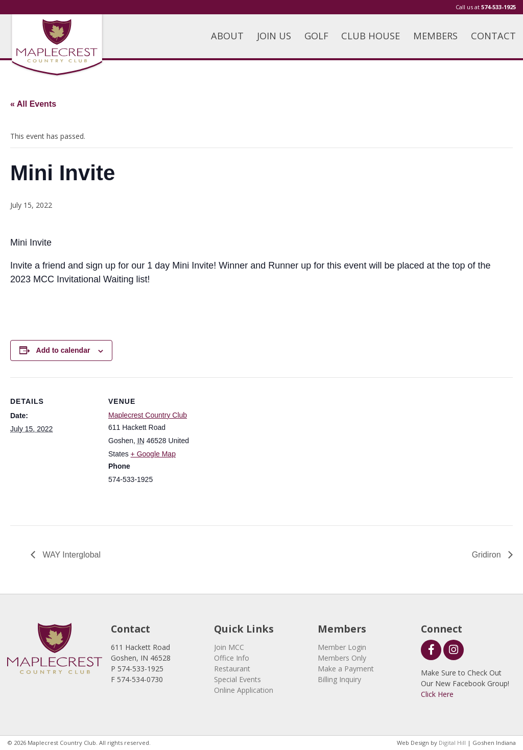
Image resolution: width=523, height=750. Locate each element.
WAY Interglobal (70, 554)
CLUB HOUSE (370, 36)
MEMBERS (435, 36)
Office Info (231, 658)
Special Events (237, 679)
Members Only (342, 658)
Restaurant (232, 668)
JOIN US (274, 36)
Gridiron (487, 554)
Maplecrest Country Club (147, 415)
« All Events (33, 104)
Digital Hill (452, 742)
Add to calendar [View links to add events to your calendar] (63, 350)
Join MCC (229, 647)
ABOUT (227, 36)
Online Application (243, 690)
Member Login (342, 647)
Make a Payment (346, 668)
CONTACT (493, 36)
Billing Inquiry (339, 679)
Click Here (437, 694)
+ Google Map (153, 454)
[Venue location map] (260, 448)
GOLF (316, 36)
